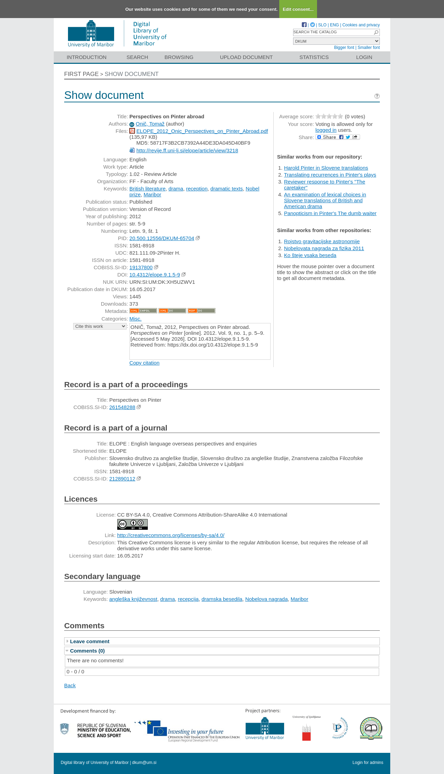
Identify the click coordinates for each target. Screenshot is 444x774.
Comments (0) (87, 651)
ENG (334, 25)
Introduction (86, 57)
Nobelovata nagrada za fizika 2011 (324, 248)
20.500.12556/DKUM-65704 (161, 238)
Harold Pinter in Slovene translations (326, 168)
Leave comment (89, 641)
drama (176, 189)
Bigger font (344, 47)
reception (197, 189)
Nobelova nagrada (266, 599)
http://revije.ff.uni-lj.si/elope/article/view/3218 (187, 150)
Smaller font (369, 47)
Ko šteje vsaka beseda (310, 255)
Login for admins (367, 762)
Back (70, 685)
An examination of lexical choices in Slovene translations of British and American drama (325, 200)
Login (364, 57)
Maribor (152, 194)
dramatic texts (227, 189)
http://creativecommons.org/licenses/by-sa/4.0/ (170, 535)
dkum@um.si (144, 762)
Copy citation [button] (144, 363)
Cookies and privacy (361, 25)
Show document (132, 74)
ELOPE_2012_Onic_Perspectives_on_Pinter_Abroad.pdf (202, 131)
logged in (325, 130)
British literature (147, 189)
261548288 (122, 407)
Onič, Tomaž (150, 124)
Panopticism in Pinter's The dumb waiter (330, 213)
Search (137, 57)
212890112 (122, 479)
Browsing (178, 57)
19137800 (141, 267)
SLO (322, 25)
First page (81, 74)
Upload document (246, 57)
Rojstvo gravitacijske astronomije (322, 241)
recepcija (188, 599)
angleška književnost (133, 599)
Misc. (135, 319)
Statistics (313, 57)
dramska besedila (222, 599)
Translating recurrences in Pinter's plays (330, 175)
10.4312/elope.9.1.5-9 (154, 275)
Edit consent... (298, 9)
